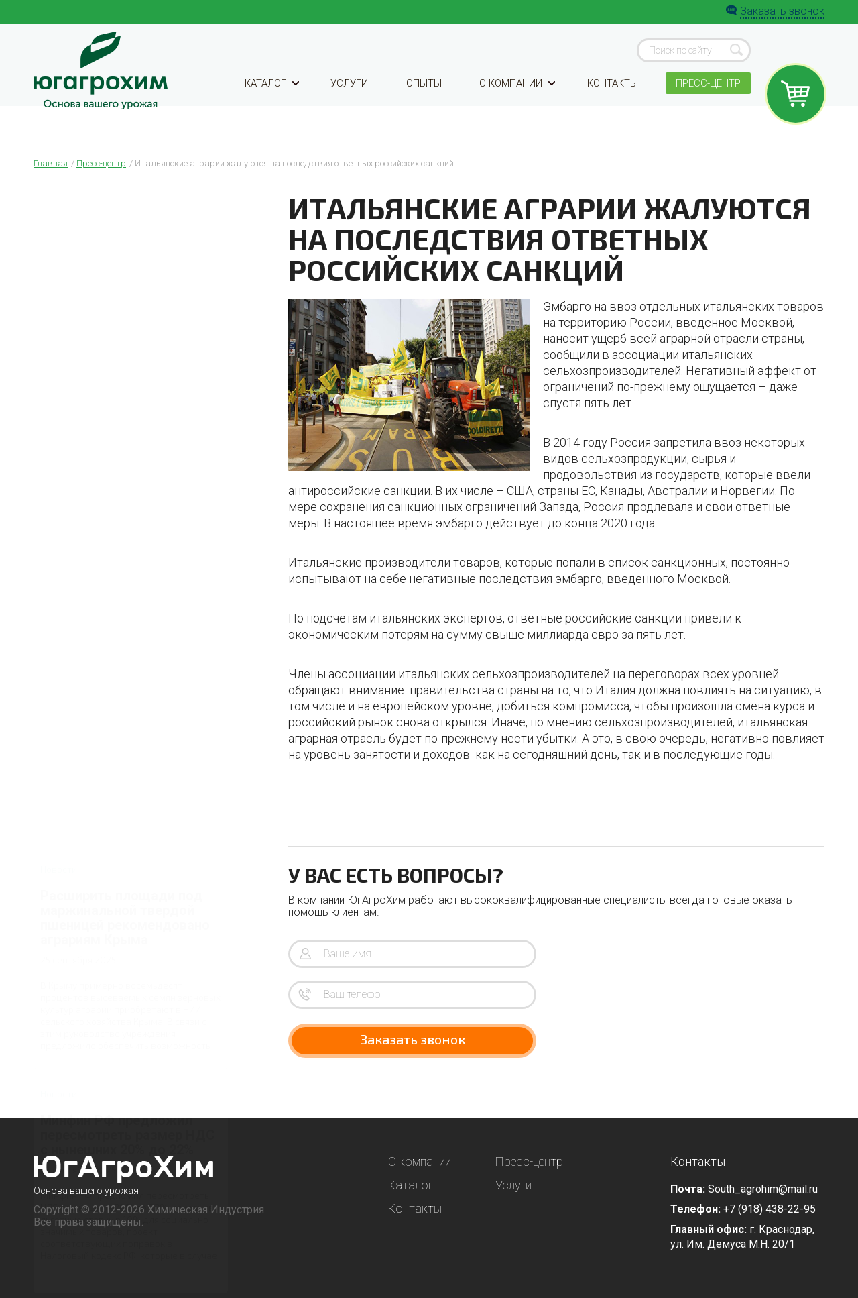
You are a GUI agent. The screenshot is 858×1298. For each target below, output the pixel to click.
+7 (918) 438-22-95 (769, 1209)
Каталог (274, 102)
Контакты (610, 102)
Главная (51, 163)
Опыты (423, 102)
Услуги (350, 102)
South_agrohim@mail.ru (763, 1189)
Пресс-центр (706, 102)
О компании (515, 102)
